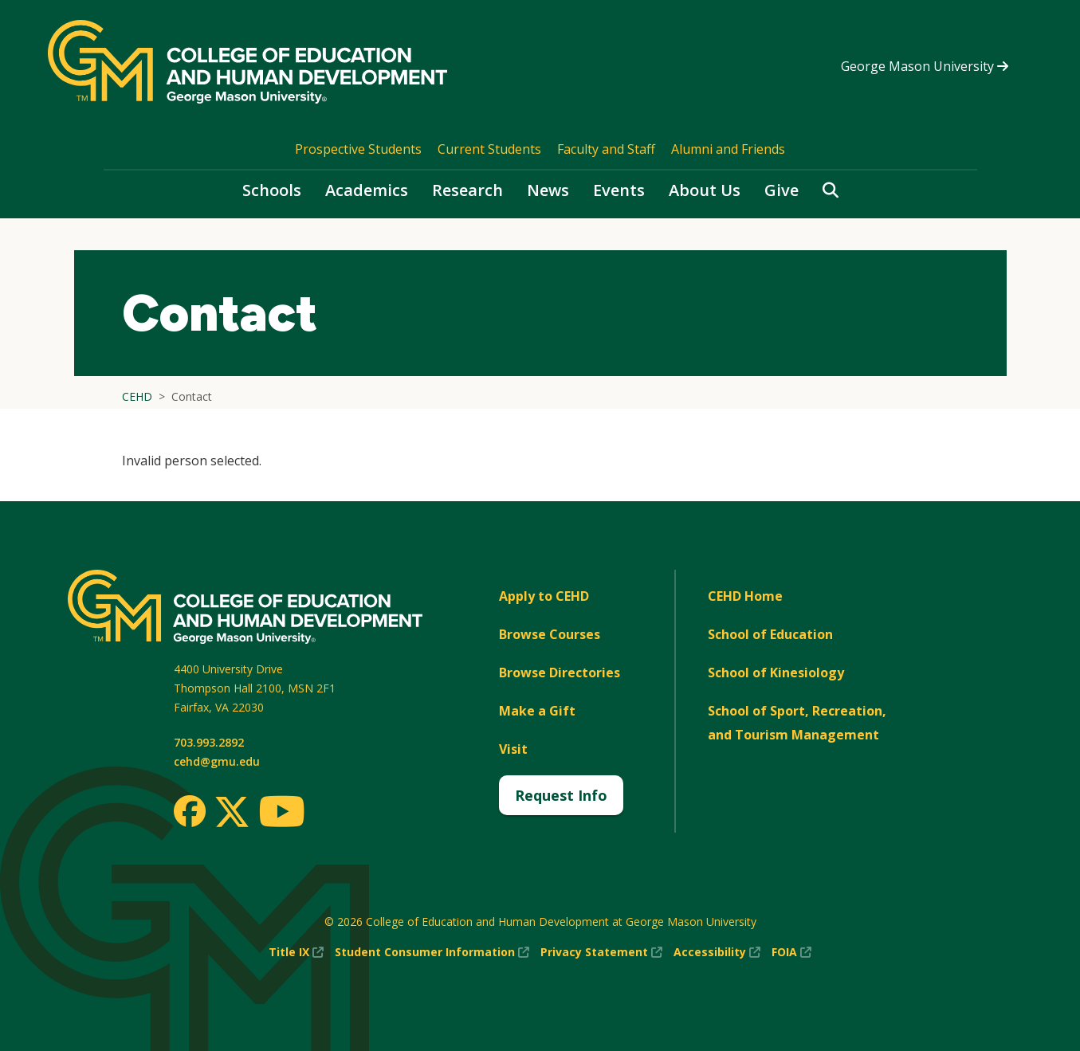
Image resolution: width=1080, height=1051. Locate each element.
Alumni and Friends (728, 149)
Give (781, 190)
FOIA (791, 952)
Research (467, 190)
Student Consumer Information (432, 952)
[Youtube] (281, 814)
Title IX (296, 952)
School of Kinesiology (776, 672)
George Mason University (924, 66)
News (548, 190)
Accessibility (717, 952)
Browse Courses (549, 634)
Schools (271, 190)
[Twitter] (232, 812)
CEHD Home (745, 596)
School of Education (770, 634)
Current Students (489, 149)
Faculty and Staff (606, 149)
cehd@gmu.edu (217, 761)
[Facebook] (190, 811)
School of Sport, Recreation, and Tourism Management (797, 722)
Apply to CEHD (544, 596)
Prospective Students (358, 149)
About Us (704, 190)
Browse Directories (559, 672)
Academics (366, 190)
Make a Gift (537, 711)
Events (619, 190)
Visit (513, 749)
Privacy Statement (601, 952)
